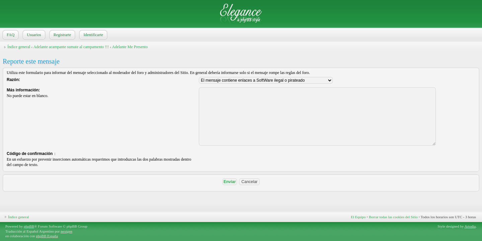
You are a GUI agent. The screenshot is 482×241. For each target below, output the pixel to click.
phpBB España (47, 236)
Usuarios (33, 34)
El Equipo (358, 217)
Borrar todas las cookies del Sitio (393, 217)
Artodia (470, 226)
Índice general (18, 47)
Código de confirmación (30, 153)
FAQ (9, 34)
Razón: (13, 79)
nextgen (66, 231)
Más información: (23, 90)
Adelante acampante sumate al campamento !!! (71, 47)
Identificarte (92, 34)
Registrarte (61, 34)
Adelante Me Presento (130, 47)
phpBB (29, 226)
